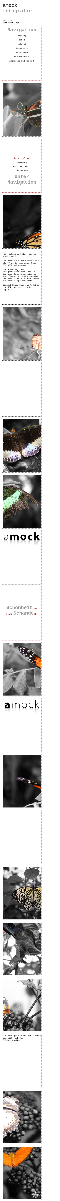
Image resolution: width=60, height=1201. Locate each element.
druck (22, 40)
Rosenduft (22, 162)
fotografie (22, 48)
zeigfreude (22, 52)
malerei (22, 44)
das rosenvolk (21, 57)
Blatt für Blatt (22, 167)
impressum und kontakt (21, 61)
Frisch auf (22, 171)
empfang (22, 36)
